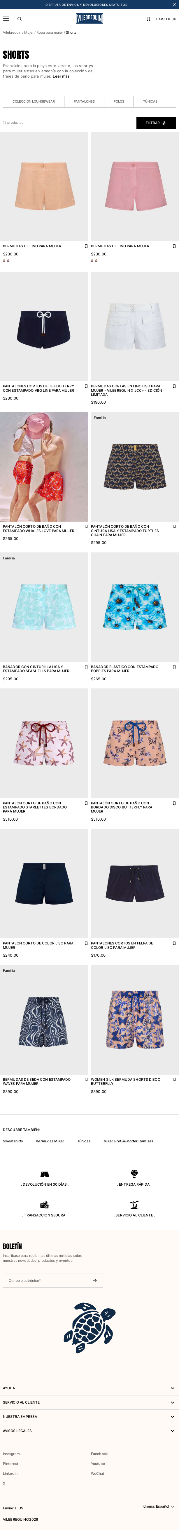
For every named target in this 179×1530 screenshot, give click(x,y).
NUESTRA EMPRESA (89, 1416)
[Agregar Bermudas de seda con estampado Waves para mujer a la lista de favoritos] (82, 1078)
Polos (119, 101)
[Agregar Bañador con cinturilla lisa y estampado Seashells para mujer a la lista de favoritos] (82, 665)
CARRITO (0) (166, 19)
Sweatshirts (13, 1141)
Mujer (29, 32)
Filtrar (156, 123)
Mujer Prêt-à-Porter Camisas (128, 1141)
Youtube (98, 1463)
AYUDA (89, 1388)
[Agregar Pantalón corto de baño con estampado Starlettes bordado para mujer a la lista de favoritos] (82, 801)
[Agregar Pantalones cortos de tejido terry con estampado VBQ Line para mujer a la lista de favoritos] (82, 384)
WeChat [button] (97, 1473)
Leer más (61, 76)
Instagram (11, 1454)
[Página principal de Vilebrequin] (89, 18)
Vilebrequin (12, 32)
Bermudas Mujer (50, 1141)
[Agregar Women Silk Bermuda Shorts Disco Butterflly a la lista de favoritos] (170, 1078)
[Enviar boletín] (95, 1280)
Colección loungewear (34, 101)
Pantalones (84, 101)
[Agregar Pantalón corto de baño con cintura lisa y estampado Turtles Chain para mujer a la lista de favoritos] (170, 525)
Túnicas (150, 101)
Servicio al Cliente (89, 1402)
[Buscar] (19, 18)
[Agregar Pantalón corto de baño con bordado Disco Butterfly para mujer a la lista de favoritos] (170, 801)
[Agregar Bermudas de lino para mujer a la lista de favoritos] (82, 244)
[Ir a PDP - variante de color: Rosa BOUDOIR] (8, 261)
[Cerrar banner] (174, 4)
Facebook (99, 1454)
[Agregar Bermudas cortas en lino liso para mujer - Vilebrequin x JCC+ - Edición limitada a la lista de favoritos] (170, 384)
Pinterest (10, 1463)
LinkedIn (10, 1473)
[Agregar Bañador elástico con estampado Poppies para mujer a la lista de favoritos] (170, 665)
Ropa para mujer (49, 32)
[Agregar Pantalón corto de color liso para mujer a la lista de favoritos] (82, 941)
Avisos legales (89, 1430)
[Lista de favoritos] (148, 18)
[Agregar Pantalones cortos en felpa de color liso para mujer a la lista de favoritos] (170, 941)
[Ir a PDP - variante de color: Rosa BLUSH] (4, 261)
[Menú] (6, 18)
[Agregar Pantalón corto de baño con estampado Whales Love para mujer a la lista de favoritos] (82, 525)
